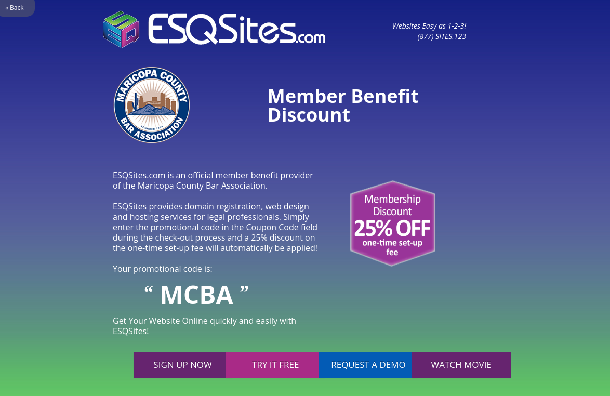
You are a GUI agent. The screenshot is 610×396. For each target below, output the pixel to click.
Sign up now (182, 365)
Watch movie (461, 365)
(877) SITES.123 (441, 36)
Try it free (275, 365)
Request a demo (368, 365)
